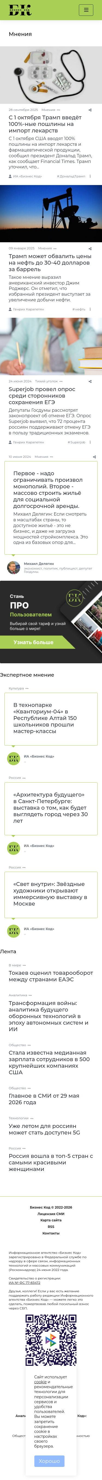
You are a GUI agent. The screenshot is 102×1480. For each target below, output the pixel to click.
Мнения (48, 110)
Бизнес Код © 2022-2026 (51, 1207)
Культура (16, 688)
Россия (15, 778)
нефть (80, 309)
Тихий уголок (46, 381)
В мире (15, 965)
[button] (86, 10)
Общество (17, 1045)
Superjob (77, 442)
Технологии (19, 1118)
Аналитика (18, 995)
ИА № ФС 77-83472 (24, 1283)
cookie (40, 1381)
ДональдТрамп (72, 176)
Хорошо (49, 1461)
